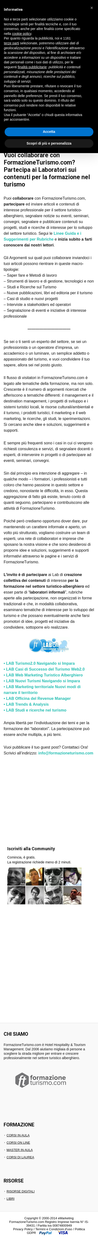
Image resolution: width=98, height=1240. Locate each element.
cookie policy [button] (21, 34)
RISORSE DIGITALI (21, 1191)
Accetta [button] (49, 132)
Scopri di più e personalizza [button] (49, 143)
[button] (92, 8)
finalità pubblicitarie (32, 67)
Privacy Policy (23, 1229)
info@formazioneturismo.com (65, 753)
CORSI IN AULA (18, 1135)
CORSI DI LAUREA (20, 1157)
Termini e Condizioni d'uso (53, 1229)
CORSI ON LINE (18, 1142)
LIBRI (11, 1199)
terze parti (11, 43)
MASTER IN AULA (20, 1150)
